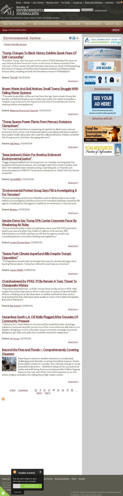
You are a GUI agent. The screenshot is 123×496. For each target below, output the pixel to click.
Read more (73, 81)
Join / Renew (38, 2)
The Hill (13, 77)
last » (47, 392)
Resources (93, 23)
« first (12, 390)
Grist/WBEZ (15, 179)
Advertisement (102, 88)
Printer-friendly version (15, 44)
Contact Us (77, 2)
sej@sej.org (10, 490)
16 (63, 390)
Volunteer (110, 2)
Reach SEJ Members (94, 2)
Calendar (73, 23)
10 (36, 390)
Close (41, 472)
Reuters (13, 209)
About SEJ (113, 23)
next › (39, 392)
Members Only (52, 2)
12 (44, 390)
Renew (74, 479)
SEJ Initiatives (14, 23)
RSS (118, 2)
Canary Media (16, 270)
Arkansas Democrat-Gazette (24, 110)
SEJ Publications (47, 23)
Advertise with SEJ (102, 118)
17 (67, 390)
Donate (27, 2)
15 (58, 390)
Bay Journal (15, 305)
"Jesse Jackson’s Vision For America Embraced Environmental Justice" (31, 157)
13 (49, 390)
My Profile (66, 2)
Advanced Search (101, 10)
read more (17, 492)
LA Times (14, 338)
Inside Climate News (20, 242)
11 (40, 390)
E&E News (15, 143)
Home (18, 2)
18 (72, 390)
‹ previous (23, 390)
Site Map (82, 479)
